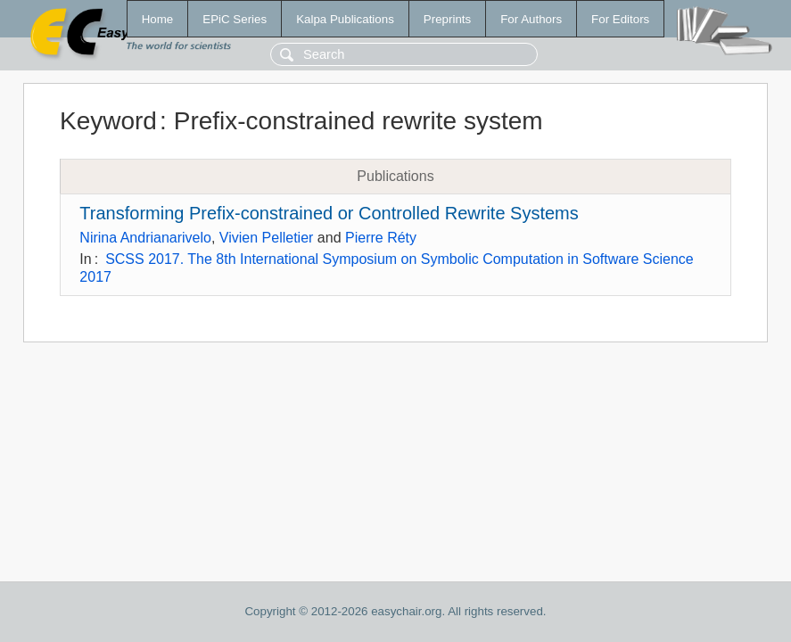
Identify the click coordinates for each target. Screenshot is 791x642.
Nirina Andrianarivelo (145, 237)
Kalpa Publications (345, 19)
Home (158, 19)
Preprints (447, 19)
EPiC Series (234, 19)
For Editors (620, 19)
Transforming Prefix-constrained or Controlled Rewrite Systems (328, 213)
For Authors (531, 19)
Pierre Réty (380, 237)
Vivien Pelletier (266, 237)
